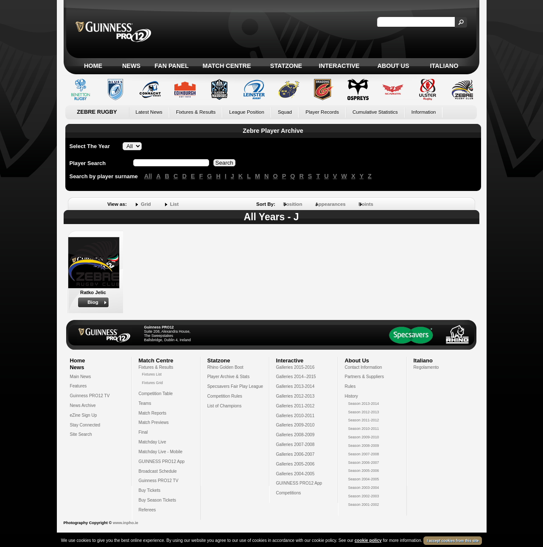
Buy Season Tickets (157, 500)
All (148, 176)
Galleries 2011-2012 (295, 406)
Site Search (81, 434)
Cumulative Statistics (375, 112)
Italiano (444, 65)
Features (78, 386)
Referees (147, 510)
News (131, 65)
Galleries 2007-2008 (295, 444)
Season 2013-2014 (363, 403)
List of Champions (224, 406)
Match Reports (153, 413)
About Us (393, 65)
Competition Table (156, 393)
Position (292, 204)
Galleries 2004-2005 (295, 473)
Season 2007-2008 (363, 454)
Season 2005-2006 (363, 470)
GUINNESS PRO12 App (162, 461)
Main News (80, 376)
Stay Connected (85, 425)
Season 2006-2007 (363, 462)
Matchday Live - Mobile (161, 451)
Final (143, 432)
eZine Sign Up (83, 415)
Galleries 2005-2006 (295, 464)
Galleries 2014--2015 (296, 376)
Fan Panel (171, 65)
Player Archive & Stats (228, 376)
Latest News (149, 112)
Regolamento (426, 367)
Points (365, 204)
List (174, 204)
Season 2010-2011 (363, 428)
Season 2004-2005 (363, 479)
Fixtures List (152, 374)
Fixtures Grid (152, 383)
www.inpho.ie (125, 523)
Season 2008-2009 (363, 445)
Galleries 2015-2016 (295, 367)
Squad (285, 112)
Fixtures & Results (196, 112)
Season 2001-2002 (363, 504)
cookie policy (368, 540)
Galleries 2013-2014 (295, 386)
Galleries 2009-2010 (295, 425)
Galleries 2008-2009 (295, 434)
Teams (145, 403)
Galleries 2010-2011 (295, 415)
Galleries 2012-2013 (295, 396)
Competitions (288, 493)
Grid (146, 204)
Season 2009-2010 (363, 437)
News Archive (83, 405)
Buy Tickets (150, 490)
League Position (246, 112)
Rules (350, 386)
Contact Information (363, 367)
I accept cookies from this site (453, 541)
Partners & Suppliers (364, 376)
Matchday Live (152, 442)
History (351, 396)
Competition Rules (224, 396)
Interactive (339, 65)
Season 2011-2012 (363, 420)
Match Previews (154, 422)
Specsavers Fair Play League (235, 386)
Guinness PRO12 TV (90, 395)
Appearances (330, 204)
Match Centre (226, 65)
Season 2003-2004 (363, 487)
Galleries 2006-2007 (295, 454)
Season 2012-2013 (363, 412)
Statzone (286, 65)
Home (93, 65)
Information (423, 112)
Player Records (322, 112)
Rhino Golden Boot (225, 367)
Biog (92, 302)
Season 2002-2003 (363, 496)
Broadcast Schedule (158, 471)
